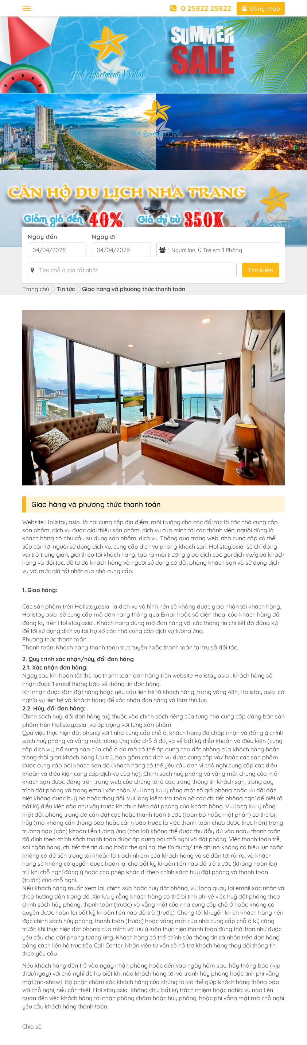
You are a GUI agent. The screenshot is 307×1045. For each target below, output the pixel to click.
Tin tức (66, 289)
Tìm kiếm (260, 270)
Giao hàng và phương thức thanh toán (133, 289)
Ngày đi (104, 236)
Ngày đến (42, 236)
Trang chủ (35, 289)
